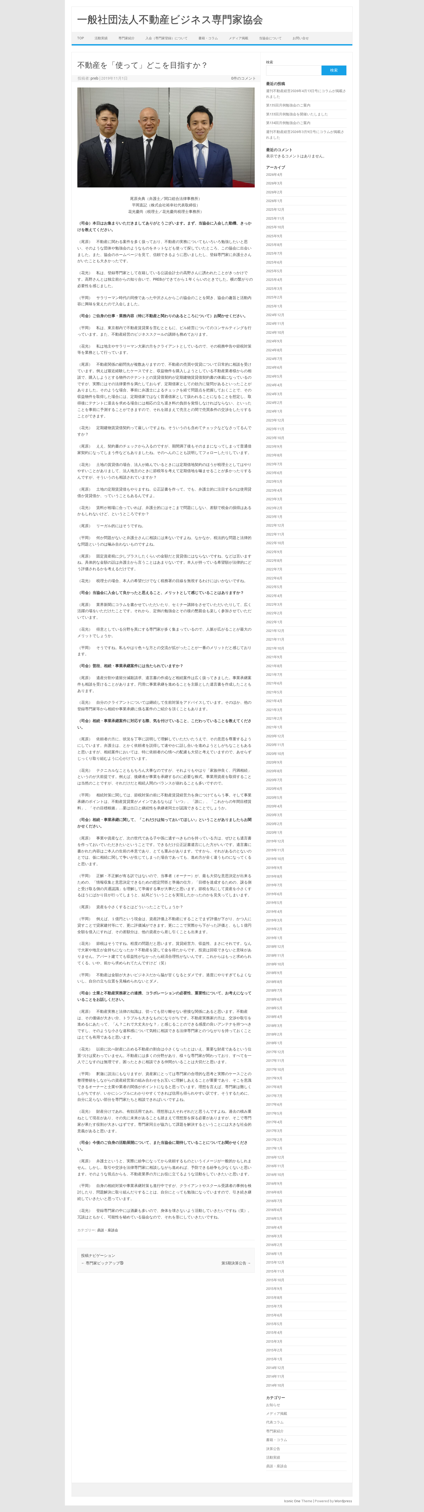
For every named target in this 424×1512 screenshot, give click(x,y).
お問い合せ (301, 38)
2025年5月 (274, 271)
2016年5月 (274, 1218)
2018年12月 (275, 946)
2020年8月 (274, 771)
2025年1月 (274, 306)
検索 (269, 62)
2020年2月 (274, 824)
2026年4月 (274, 174)
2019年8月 (274, 876)
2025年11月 (275, 218)
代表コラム (275, 1422)
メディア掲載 (238, 38)
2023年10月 (275, 438)
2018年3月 (274, 1025)
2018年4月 (274, 1016)
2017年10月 (275, 1069)
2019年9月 (274, 867)
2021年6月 (274, 683)
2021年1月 (274, 727)
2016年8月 (274, 1192)
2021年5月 (274, 692)
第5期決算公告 (236, 1263)
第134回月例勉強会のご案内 (288, 123)
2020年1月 (274, 832)
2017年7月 (274, 1096)
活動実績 (101, 38)
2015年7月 (274, 1306)
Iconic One (292, 1501)
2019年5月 (274, 902)
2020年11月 (275, 745)
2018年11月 (275, 955)
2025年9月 (274, 236)
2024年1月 (274, 411)
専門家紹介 (126, 38)
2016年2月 (274, 1245)
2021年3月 (274, 710)
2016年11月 (275, 1166)
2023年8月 (274, 455)
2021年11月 (275, 639)
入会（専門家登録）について (166, 38)
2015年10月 (275, 1280)
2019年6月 (274, 894)
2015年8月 (274, 1297)
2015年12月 (275, 1262)
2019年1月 (274, 938)
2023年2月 (274, 508)
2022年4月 (274, 596)
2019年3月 (274, 920)
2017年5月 (274, 1113)
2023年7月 (274, 464)
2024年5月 (274, 376)
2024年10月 (275, 332)
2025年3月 (274, 288)
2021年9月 (274, 657)
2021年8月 (274, 666)
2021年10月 (275, 648)
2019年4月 (274, 911)
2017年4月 (274, 1122)
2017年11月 (275, 1060)
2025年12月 (275, 209)
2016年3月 (274, 1236)
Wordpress (343, 1501)
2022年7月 (274, 569)
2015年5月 (274, 1324)
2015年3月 (274, 1341)
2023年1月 (274, 516)
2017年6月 (274, 1104)
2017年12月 (275, 1052)
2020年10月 (275, 753)
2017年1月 (274, 1148)
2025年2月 (274, 297)
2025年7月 (274, 253)
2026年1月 (274, 201)
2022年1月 (274, 622)
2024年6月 (274, 367)
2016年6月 (274, 1210)
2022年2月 (274, 613)
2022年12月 (275, 525)
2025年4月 (274, 279)
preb (94, 78)
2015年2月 (274, 1350)
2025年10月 (275, 227)
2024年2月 (274, 402)
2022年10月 (275, 543)
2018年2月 (274, 1034)
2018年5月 (274, 1008)
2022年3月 (274, 604)
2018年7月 (274, 990)
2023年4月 (274, 490)
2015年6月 (274, 1315)
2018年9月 (274, 973)
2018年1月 (274, 1043)
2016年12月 (275, 1157)
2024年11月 (275, 323)
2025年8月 (274, 244)
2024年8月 (274, 350)
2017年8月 (274, 1087)
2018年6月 (274, 999)
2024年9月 (274, 341)
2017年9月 (274, 1078)
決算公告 (273, 1449)
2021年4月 (274, 701)
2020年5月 (274, 797)
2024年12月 (275, 315)
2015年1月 (274, 1359)
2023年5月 (274, 481)
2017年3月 (274, 1131)
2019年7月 (274, 885)
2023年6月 (274, 473)
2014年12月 (275, 1368)
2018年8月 (274, 982)
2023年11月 (275, 429)
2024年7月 (274, 359)
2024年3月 (274, 394)
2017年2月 (274, 1139)
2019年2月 (274, 929)
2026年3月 (274, 183)
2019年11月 (275, 850)
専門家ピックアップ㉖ (102, 1263)
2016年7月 (274, 1201)
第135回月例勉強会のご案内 (288, 105)
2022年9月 (274, 552)
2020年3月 (274, 815)
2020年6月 (274, 788)
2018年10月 (275, 964)
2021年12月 (275, 630)
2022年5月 (274, 587)
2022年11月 (275, 534)
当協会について (270, 38)
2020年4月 (274, 806)
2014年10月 (275, 1385)
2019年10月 (275, 859)
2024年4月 (274, 385)
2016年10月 (275, 1174)
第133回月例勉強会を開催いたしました (297, 114)
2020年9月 (274, 762)
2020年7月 (274, 780)
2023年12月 (275, 420)
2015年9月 (274, 1288)
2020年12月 (275, 736)
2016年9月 (274, 1183)
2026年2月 (274, 192)
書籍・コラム (208, 38)
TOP (80, 38)
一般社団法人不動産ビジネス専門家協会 (170, 19)
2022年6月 (274, 578)
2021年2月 (274, 718)
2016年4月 (274, 1227)
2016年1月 (274, 1253)
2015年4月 (274, 1332)
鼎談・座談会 (107, 1230)
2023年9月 (274, 446)
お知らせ (273, 1405)
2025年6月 (274, 262)
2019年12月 (275, 841)
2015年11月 (275, 1271)
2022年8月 (274, 560)
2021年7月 (274, 674)
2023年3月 (274, 499)
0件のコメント (243, 78)
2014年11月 (275, 1376)
